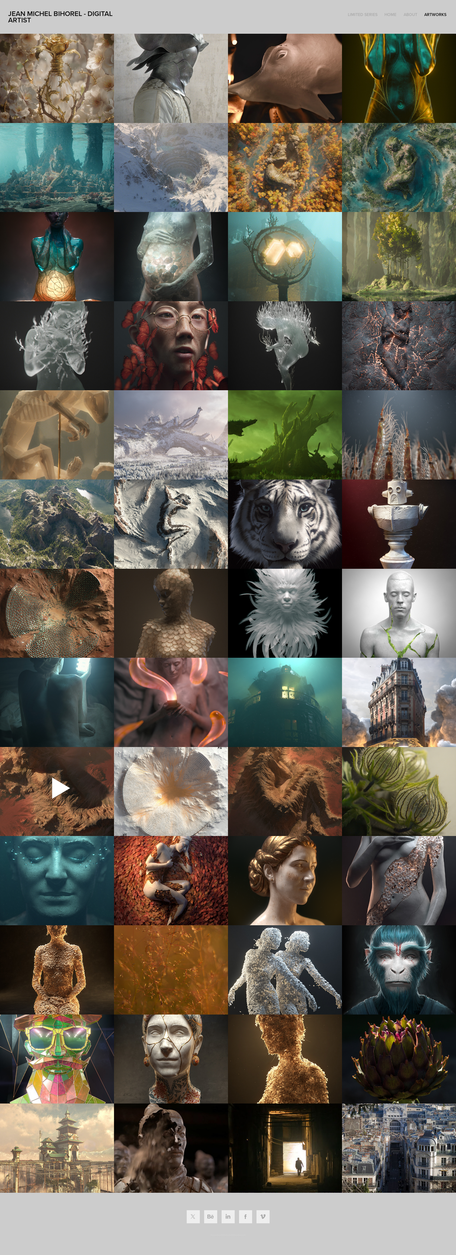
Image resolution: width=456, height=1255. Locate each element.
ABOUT (410, 14)
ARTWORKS (435, 14)
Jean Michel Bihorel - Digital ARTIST (61, 16)
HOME (390, 14)
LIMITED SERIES (362, 14)
